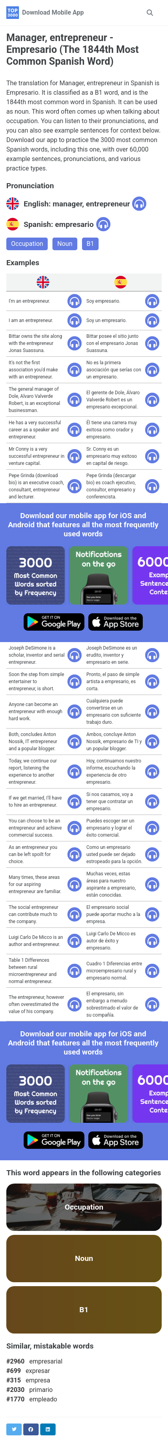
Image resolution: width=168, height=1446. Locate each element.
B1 (90, 243)
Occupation (27, 243)
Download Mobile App (53, 12)
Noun (64, 243)
